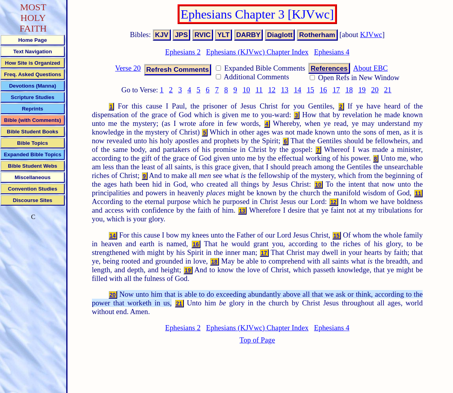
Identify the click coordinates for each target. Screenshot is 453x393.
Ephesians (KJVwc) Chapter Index (257, 52)
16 (323, 90)
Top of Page (257, 340)
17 (336, 90)
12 (271, 90)
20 (375, 90)
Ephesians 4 (332, 52)
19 (362, 90)
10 (246, 90)
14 (297, 90)
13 (284, 90)
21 (387, 90)
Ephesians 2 (183, 52)
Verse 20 (128, 68)
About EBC (370, 68)
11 (259, 90)
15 (310, 90)
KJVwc (371, 34)
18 (349, 90)
